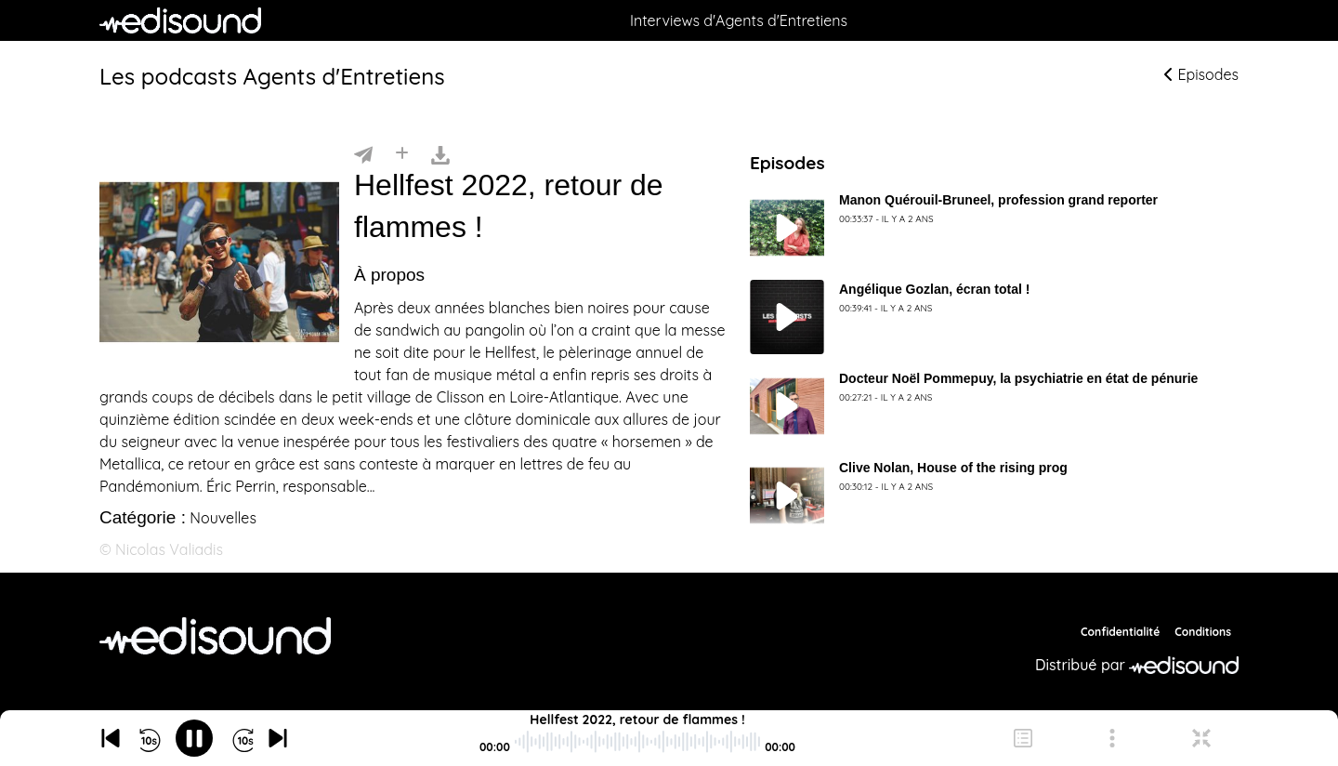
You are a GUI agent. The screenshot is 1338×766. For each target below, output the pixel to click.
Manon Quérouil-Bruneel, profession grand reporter (998, 199)
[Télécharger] (440, 153)
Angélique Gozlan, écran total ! (934, 289)
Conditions (1202, 632)
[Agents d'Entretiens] (215, 635)
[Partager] (363, 153)
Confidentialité (1120, 632)
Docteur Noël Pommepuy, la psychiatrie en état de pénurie (1018, 378)
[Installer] (402, 153)
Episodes (1201, 74)
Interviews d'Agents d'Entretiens (738, 20)
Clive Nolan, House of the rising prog (953, 467)
